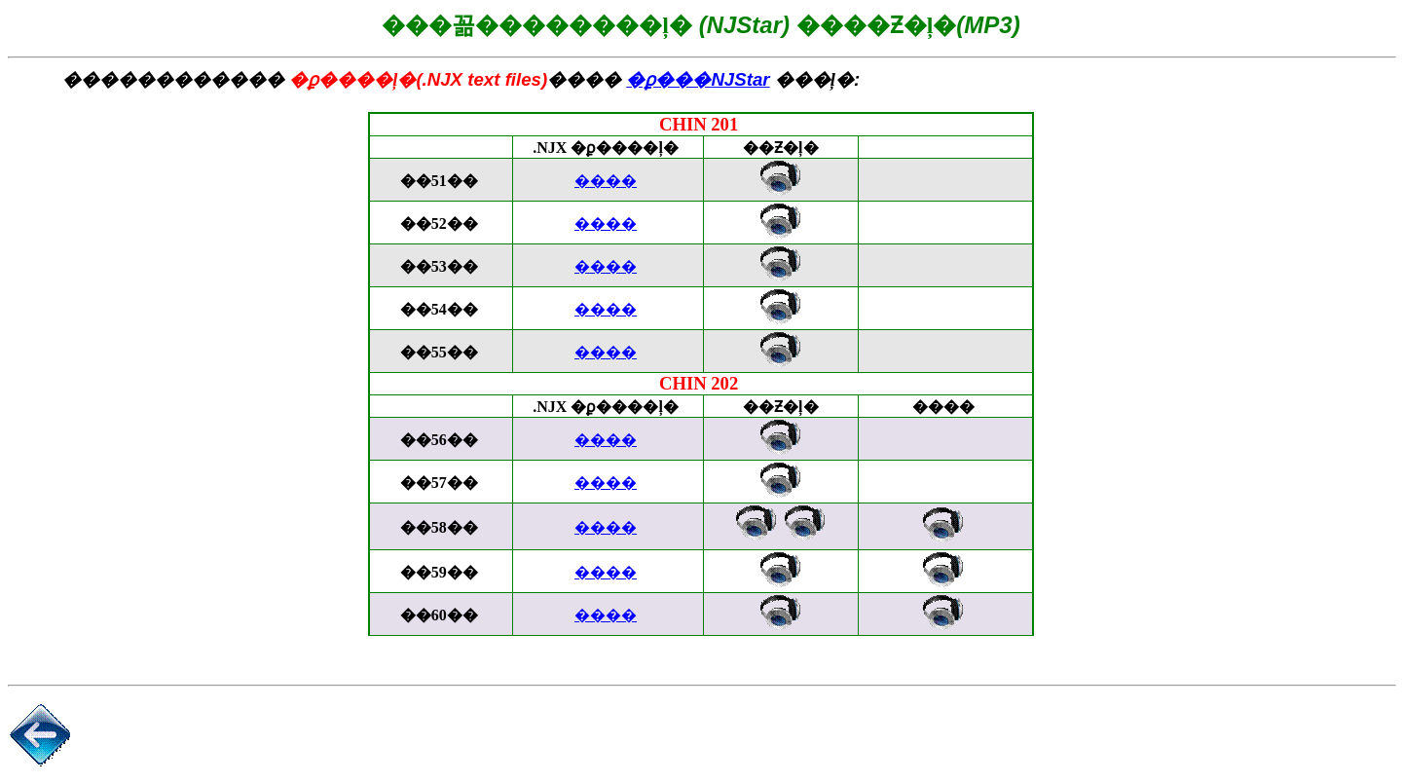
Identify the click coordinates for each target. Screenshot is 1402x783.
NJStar (697, 79)
